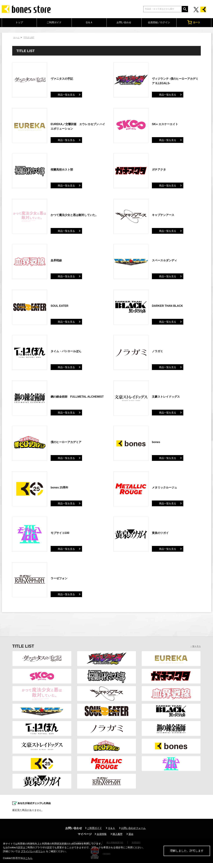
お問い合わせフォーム (133, 828)
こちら (28, 858)
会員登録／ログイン (159, 22)
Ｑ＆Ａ (89, 22)
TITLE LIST (28, 37)
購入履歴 (117, 834)
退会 (130, 834)
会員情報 (101, 834)
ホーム (16, 37)
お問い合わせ (124, 22)
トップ (19, 22)
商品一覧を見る (66, 94)
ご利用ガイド (54, 22)
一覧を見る (195, 646)
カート (193, 22)
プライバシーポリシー (33, 851)
